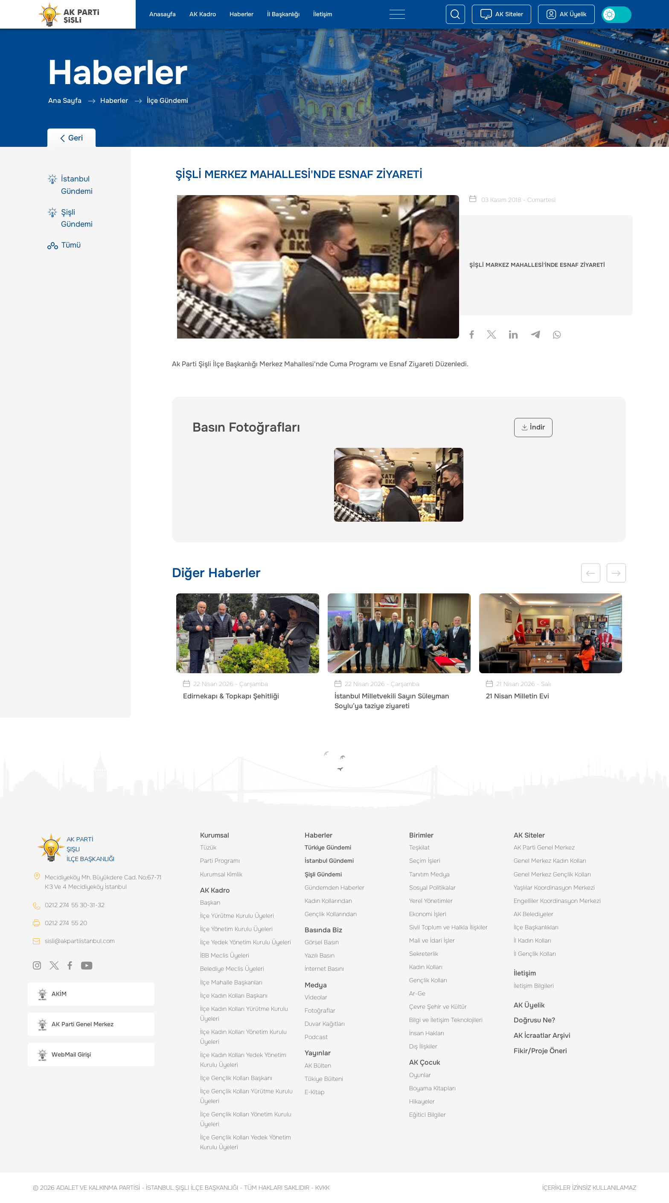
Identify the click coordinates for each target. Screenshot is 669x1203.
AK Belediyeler (533, 914)
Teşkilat (419, 847)
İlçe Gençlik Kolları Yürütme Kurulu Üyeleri (246, 1096)
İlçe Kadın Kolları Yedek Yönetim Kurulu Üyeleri (243, 1060)
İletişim (322, 14)
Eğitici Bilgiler (427, 1114)
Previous (590, 573)
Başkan (210, 902)
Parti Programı (220, 860)
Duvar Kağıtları (325, 1024)
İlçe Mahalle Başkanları (231, 982)
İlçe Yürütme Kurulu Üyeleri (237, 916)
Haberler (241, 14)
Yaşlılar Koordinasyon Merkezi (554, 887)
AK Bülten (318, 1065)
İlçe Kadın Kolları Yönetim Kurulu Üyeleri (243, 1036)
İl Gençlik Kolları (535, 954)
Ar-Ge (417, 993)
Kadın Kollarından (328, 901)
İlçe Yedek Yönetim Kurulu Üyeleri (245, 942)
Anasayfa (162, 14)
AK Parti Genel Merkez (544, 847)
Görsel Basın (322, 942)
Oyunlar (420, 1075)
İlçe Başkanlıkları (536, 927)
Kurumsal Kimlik (221, 874)
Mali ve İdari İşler (432, 940)
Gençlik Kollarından (331, 914)
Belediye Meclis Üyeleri (232, 968)
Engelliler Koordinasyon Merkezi (557, 901)
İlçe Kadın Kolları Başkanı (234, 995)
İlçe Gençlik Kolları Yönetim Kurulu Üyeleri (245, 1119)
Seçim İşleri (424, 860)
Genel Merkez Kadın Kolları (550, 860)
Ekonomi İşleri (427, 914)
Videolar (316, 997)
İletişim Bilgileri (534, 986)
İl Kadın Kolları (532, 940)
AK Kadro (202, 14)
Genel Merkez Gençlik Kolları (552, 874)
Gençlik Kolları (428, 980)
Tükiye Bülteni (324, 1079)
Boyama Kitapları (432, 1088)
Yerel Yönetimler (431, 901)
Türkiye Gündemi (328, 847)
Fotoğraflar (320, 1010)
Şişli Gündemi (323, 874)
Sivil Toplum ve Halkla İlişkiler (448, 927)
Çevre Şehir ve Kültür (438, 1006)
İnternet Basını (324, 968)
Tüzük (208, 847)
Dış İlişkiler (423, 1046)
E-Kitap (315, 1092)
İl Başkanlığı (283, 14)
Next (616, 573)
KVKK (320, 1187)
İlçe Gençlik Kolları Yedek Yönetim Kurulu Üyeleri (245, 1142)
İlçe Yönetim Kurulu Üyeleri (236, 929)
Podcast (316, 1037)
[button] (91, 994)
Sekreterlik (423, 954)
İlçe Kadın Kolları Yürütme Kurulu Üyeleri (244, 1013)
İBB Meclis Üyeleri (224, 955)
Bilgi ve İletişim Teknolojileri (446, 1020)
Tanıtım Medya (429, 874)
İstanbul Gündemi (329, 860)
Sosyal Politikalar (432, 887)
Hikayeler (422, 1101)
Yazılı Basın (319, 955)
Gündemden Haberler (334, 887)
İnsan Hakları (426, 1033)
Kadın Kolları (425, 967)
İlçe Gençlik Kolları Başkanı (236, 1078)
